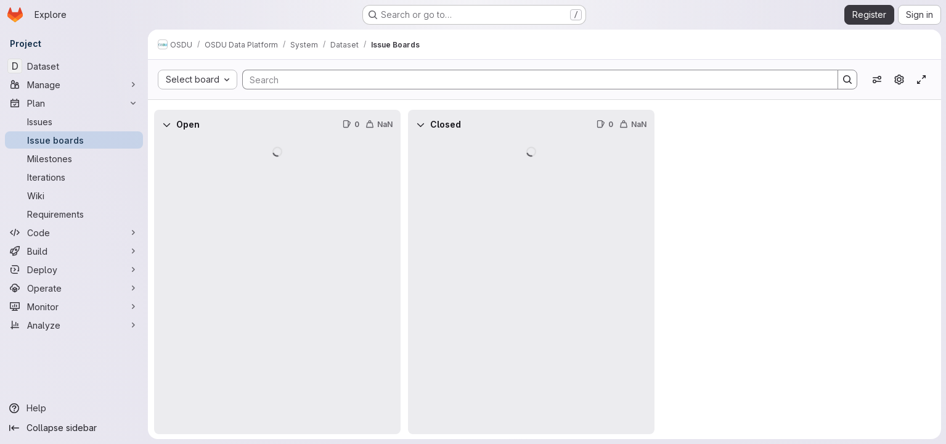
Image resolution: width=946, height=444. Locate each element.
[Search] (534, 79)
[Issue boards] (74, 140)
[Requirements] (74, 214)
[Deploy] (74, 269)
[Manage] (74, 84)
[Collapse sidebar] (74, 428)
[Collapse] (166, 124)
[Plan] (74, 103)
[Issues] (74, 121)
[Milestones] (74, 158)
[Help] (74, 408)
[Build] (74, 251)
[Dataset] (74, 66)
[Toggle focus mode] (921, 79)
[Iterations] (74, 177)
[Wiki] (74, 195)
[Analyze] (74, 325)
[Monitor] (74, 306)
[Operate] (74, 288)
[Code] (74, 232)
